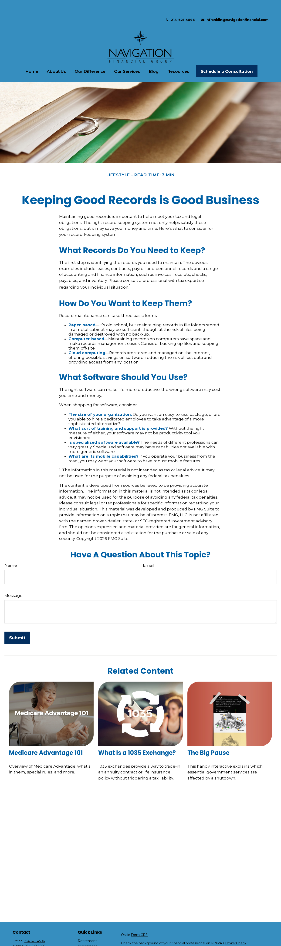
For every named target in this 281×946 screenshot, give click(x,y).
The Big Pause (208, 739)
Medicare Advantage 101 (46, 739)
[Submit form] (17, 624)
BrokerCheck (235, 929)
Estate (83, 938)
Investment (87, 932)
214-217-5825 (35, 932)
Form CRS (139, 921)
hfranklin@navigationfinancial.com (234, 6)
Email (148, 551)
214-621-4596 (180, 6)
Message (13, 581)
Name (10, 551)
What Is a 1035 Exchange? (137, 739)
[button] (32, 57)
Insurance (86, 943)
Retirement (87, 927)
